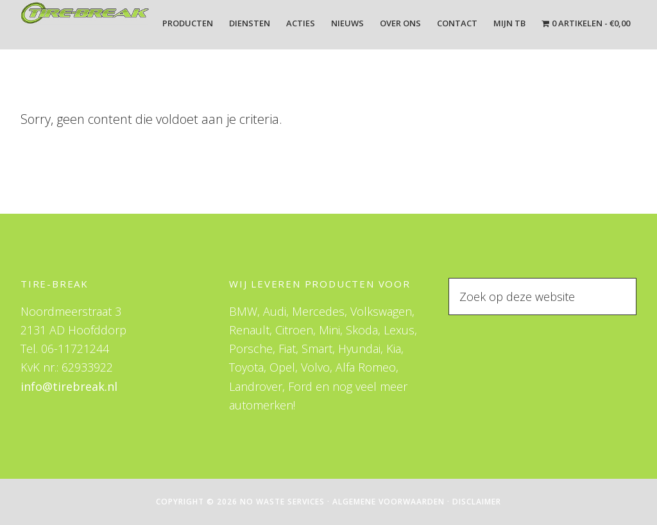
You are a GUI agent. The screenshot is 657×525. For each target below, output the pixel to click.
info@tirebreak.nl (69, 386)
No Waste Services (282, 501)
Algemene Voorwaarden (388, 501)
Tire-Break (85, 24)
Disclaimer (476, 501)
